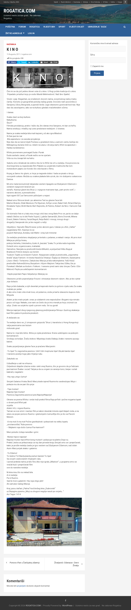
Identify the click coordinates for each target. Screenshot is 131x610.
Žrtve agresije (13, 33)
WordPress (67, 605)
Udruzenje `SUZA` (97, 27)
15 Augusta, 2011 (13, 54)
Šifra (92, 55)
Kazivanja (77, 2)
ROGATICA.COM (19, 11)
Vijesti (56, 2)
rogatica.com (27, 54)
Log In (31, 33)
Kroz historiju (95, 2)
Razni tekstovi (66, 2)
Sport (62, 27)
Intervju (85, 2)
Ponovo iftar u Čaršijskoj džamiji (25, 562)
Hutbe (113, 2)
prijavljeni (21, 586)
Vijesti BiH (49, 27)
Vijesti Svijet (76, 27)
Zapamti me (96, 66)
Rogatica (34, 27)
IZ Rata (105, 2)
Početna (10, 27)
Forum (22, 27)
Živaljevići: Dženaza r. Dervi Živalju (66, 564)
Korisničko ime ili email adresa (104, 43)
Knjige (120, 2)
